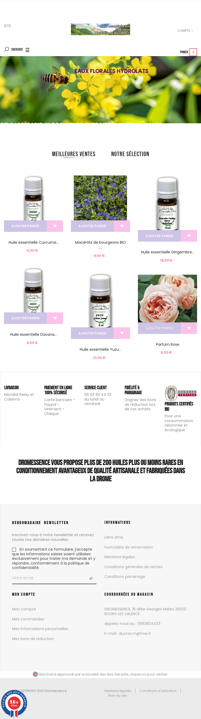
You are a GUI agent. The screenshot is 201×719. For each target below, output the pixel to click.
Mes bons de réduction (33, 638)
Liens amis (113, 537)
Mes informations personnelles (40, 628)
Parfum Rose (167, 344)
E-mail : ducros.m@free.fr (127, 633)
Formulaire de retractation (128, 547)
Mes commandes (28, 619)
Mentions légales (119, 557)
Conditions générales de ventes (133, 566)
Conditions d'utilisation (158, 691)
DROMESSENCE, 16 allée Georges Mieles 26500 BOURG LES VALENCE (145, 611)
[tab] (73, 154)
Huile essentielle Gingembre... (167, 252)
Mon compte (24, 609)
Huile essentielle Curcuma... (34, 242)
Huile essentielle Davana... (33, 334)
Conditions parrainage (124, 576)
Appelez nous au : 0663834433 (132, 623)
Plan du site (117, 695)
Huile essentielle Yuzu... (100, 349)
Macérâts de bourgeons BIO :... (100, 245)
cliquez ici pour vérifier (149, 674)
